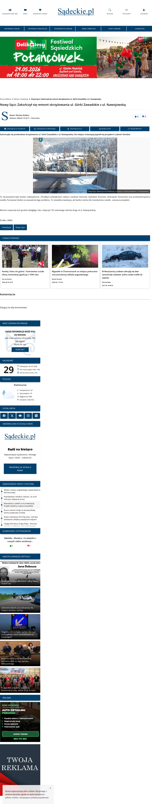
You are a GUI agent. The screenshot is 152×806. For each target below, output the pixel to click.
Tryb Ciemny (126, 11)
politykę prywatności (39, 797)
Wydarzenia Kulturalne (63, 29)
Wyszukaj (110, 11)
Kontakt (20, 349)
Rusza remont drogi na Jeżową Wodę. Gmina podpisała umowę (20, 511)
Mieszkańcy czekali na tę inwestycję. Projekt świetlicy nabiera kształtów (19, 504)
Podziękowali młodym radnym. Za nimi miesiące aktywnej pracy (20, 497)
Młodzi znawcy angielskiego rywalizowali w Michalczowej (22, 491)
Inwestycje (6, 227)
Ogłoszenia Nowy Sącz (10, 11)
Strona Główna (5, 99)
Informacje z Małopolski (37, 29)
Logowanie (144, 11)
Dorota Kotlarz (22, 115)
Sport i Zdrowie (114, 29)
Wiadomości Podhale (40, 11)
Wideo (25, 11)
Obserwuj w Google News (20, 469)
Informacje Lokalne (12, 29)
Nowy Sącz (20, 227)
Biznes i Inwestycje (89, 29)
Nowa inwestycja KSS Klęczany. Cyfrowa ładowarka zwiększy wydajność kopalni (21, 518)
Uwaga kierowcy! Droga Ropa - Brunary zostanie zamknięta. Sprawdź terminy (20, 524)
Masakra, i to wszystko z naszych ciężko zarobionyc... (20, 543)
